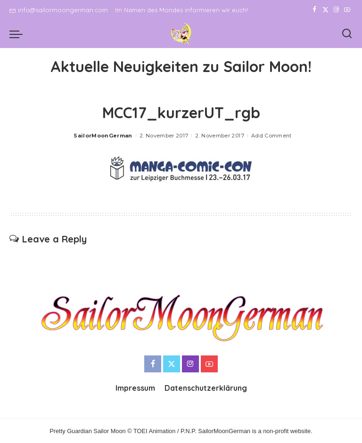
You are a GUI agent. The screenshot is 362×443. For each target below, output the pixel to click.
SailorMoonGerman (103, 135)
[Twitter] (325, 9)
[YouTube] (347, 9)
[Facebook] (314, 9)
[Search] (347, 34)
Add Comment (271, 135)
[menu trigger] (18, 34)
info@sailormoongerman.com (58, 10)
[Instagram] (336, 9)
